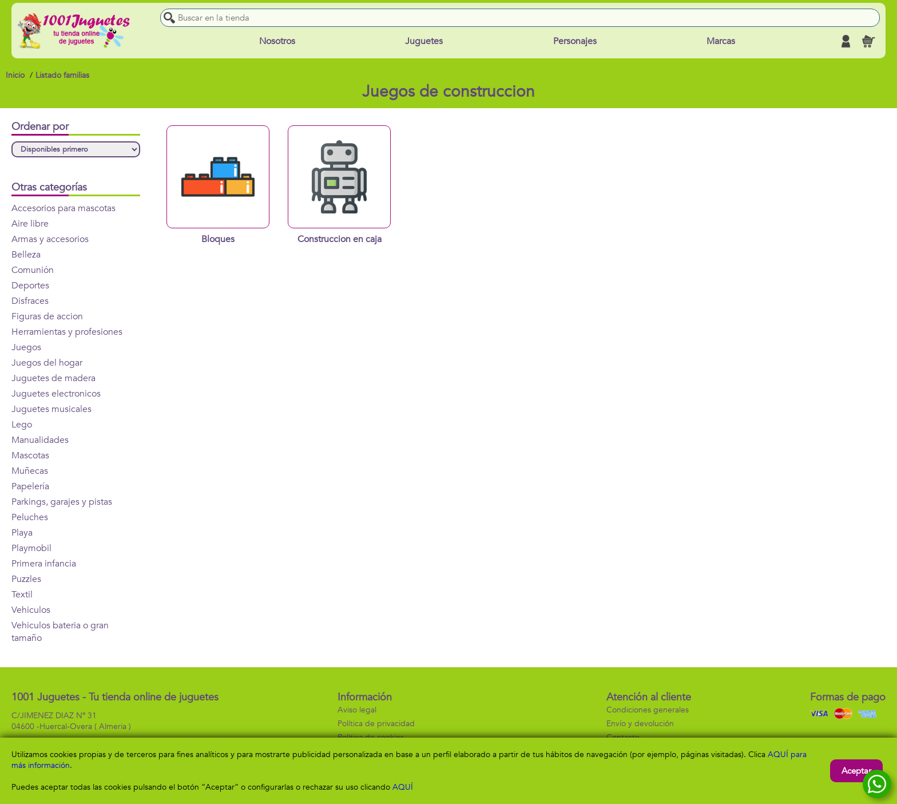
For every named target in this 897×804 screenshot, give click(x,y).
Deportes (30, 285)
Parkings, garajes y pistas (61, 502)
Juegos (26, 347)
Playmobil (31, 548)
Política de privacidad (376, 723)
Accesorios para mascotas (63, 208)
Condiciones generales (647, 709)
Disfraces (30, 301)
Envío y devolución (640, 723)
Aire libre (30, 223)
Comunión (32, 270)
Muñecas (29, 471)
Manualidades (40, 440)
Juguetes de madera (53, 378)
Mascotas (30, 455)
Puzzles (26, 579)
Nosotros (277, 41)
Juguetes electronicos (56, 393)
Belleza (26, 254)
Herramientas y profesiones (66, 332)
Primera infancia (43, 563)
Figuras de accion (47, 316)
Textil (22, 594)
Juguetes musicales (51, 409)
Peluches (29, 517)
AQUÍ (402, 787)
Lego (21, 424)
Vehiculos (30, 610)
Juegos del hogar (46, 363)
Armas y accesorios (50, 239)
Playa (22, 532)
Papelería (30, 486)
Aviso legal (357, 709)
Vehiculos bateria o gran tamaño (60, 631)
